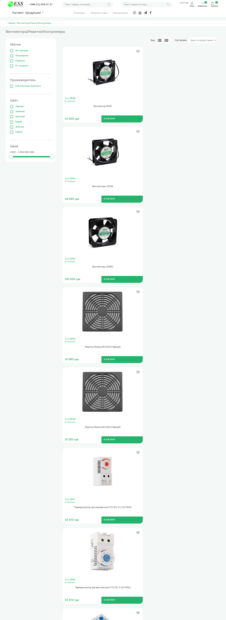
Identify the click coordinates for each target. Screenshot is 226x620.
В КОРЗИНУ (92, 119)
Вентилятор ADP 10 (194, 427)
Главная (11, 23)
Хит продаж (19, 50)
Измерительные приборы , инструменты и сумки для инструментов (56, 577)
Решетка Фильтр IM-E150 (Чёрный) (140, 186)
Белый (16, 122)
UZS (181, 3)
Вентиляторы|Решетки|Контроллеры (34, 23)
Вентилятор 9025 (87, 106)
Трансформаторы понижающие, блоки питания (84, 581)
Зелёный (17, 111)
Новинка (17, 60)
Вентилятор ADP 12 (87, 507)
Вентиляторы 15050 (193, 106)
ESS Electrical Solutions (25, 86)
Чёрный (17, 106)
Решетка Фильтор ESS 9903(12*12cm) (193, 347)
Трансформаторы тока (85, 574)
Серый (16, 132)
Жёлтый (17, 127)
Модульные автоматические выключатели (52, 601)
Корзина (214, 6)
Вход (192, 6)
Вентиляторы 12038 (140, 106)
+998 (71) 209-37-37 (40, 5)
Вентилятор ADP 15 (140, 507)
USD (186, 3)
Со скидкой (19, 66)
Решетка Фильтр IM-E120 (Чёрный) (87, 186)
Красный (17, 116)
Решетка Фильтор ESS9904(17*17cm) (87, 427)
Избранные (202, 6)
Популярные (19, 55)
